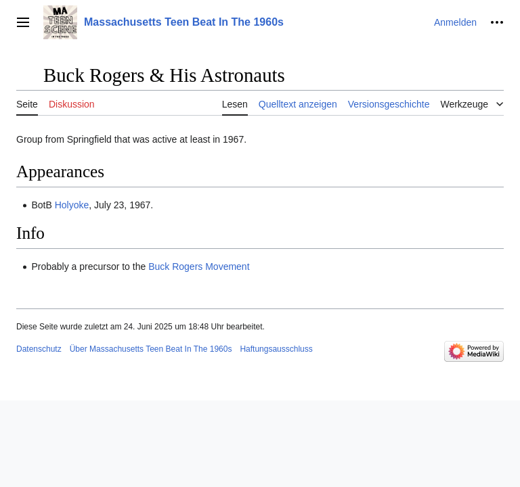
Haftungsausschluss (276, 349)
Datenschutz (39, 349)
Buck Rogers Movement (198, 266)
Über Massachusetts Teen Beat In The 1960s (151, 349)
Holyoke (72, 205)
